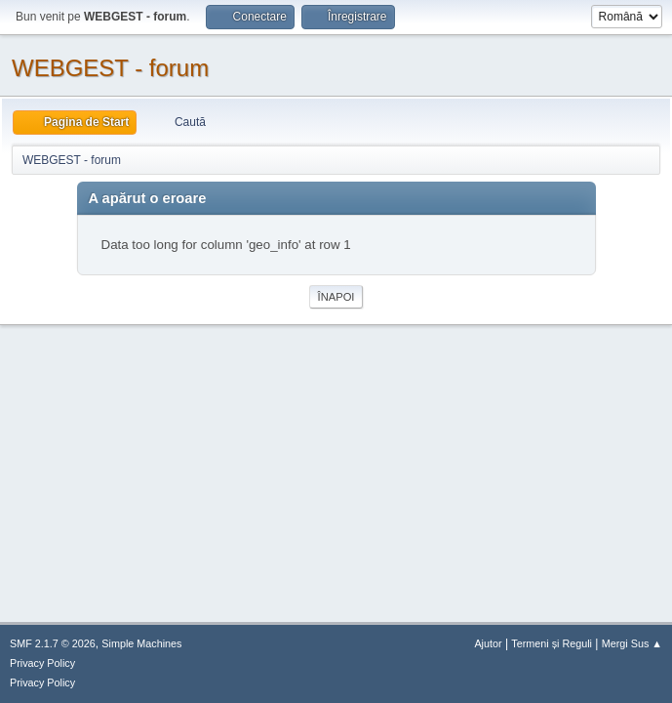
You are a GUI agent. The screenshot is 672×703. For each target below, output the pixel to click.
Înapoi (336, 297)
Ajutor (487, 643)
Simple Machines (141, 643)
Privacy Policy (42, 663)
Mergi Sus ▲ (632, 643)
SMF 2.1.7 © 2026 (53, 643)
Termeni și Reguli (551, 643)
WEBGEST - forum (110, 68)
